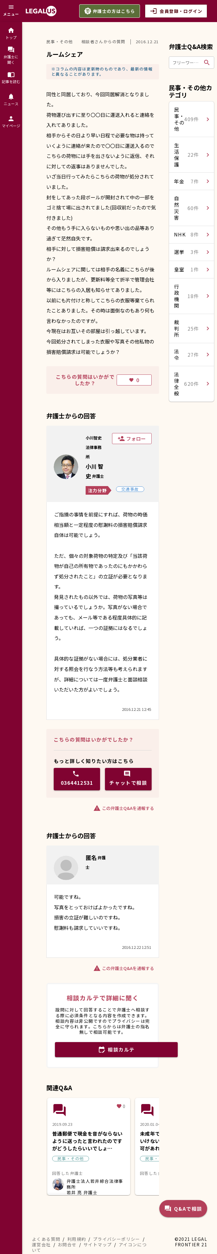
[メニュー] (11, 11)
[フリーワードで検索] (186, 62)
